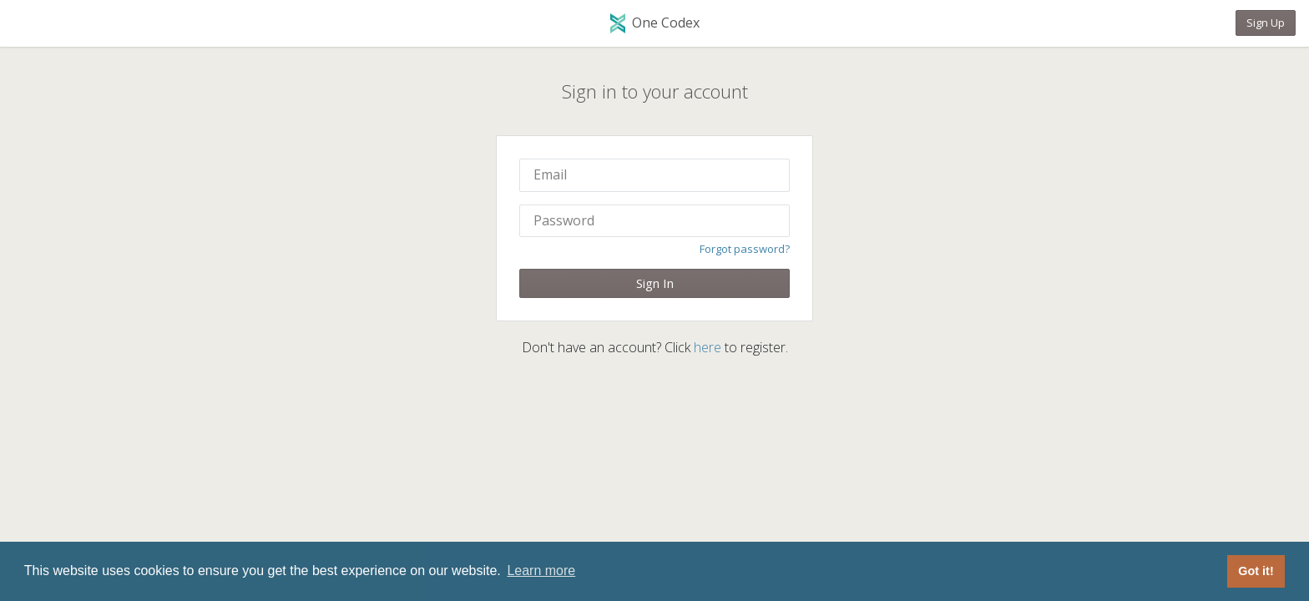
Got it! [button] (1255, 571)
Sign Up (1265, 22)
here (707, 347)
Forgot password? (745, 248)
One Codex (655, 23)
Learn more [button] (541, 570)
